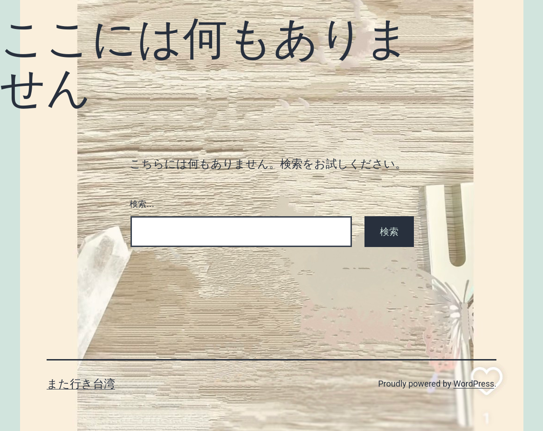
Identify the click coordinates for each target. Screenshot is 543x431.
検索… (142, 204)
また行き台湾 (81, 383)
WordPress (474, 384)
